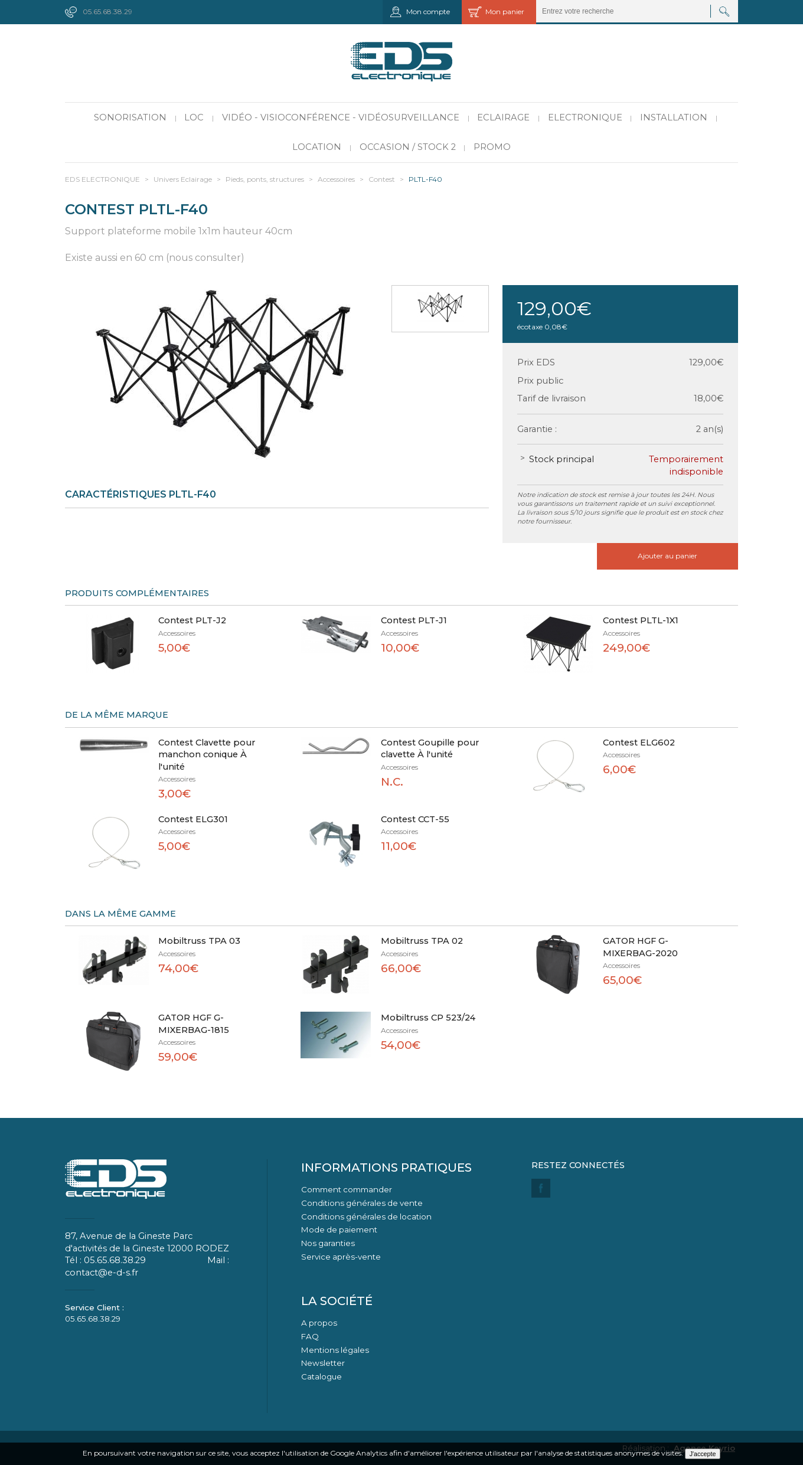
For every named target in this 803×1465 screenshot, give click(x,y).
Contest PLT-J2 (192, 620)
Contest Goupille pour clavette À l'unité (430, 748)
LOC (194, 117)
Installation (673, 117)
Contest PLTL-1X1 (640, 620)
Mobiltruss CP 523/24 (428, 1017)
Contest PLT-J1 (414, 620)
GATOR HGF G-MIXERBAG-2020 (640, 947)
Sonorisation (130, 117)
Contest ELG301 (193, 819)
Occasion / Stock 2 (408, 147)
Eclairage (503, 117)
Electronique (585, 117)
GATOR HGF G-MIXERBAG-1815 (193, 1023)
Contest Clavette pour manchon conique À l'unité (206, 754)
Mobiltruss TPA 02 (422, 941)
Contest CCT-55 (415, 819)
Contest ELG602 (639, 742)
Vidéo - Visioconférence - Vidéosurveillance (340, 117)
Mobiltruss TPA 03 (199, 941)
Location (316, 147)
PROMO (492, 147)
